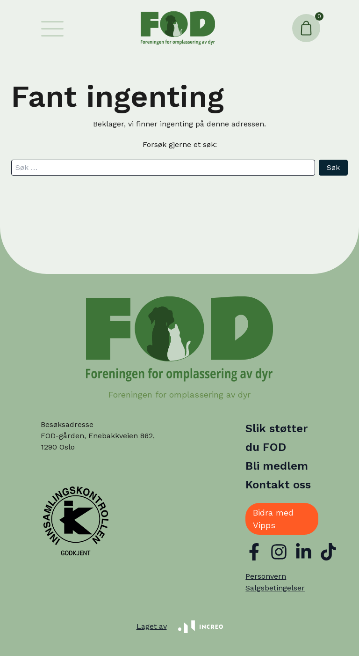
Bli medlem (276, 465)
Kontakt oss (278, 484)
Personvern (265, 576)
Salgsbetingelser (275, 587)
